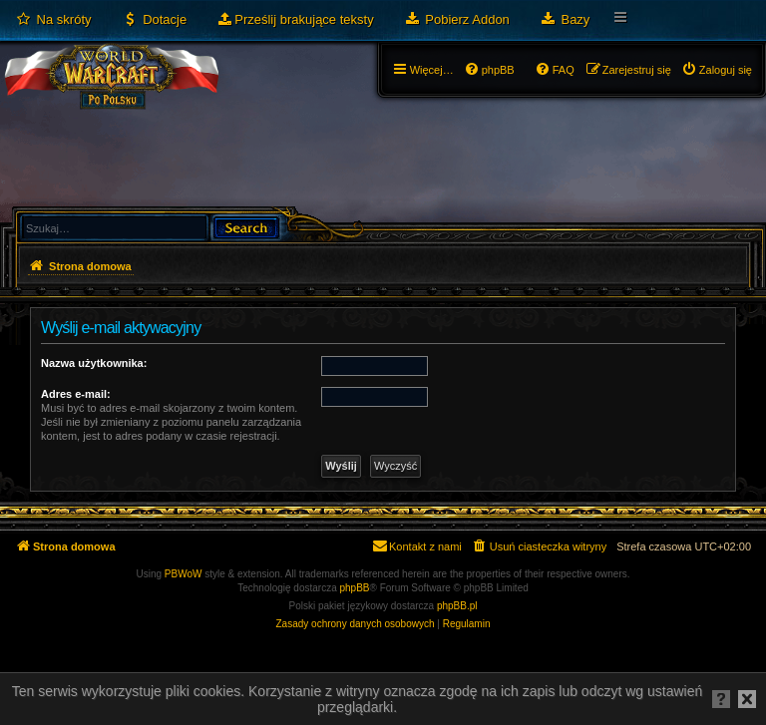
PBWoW (183, 573)
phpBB (355, 587)
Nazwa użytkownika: (94, 363)
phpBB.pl (457, 605)
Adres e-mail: (76, 394)
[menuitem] (53, 20)
